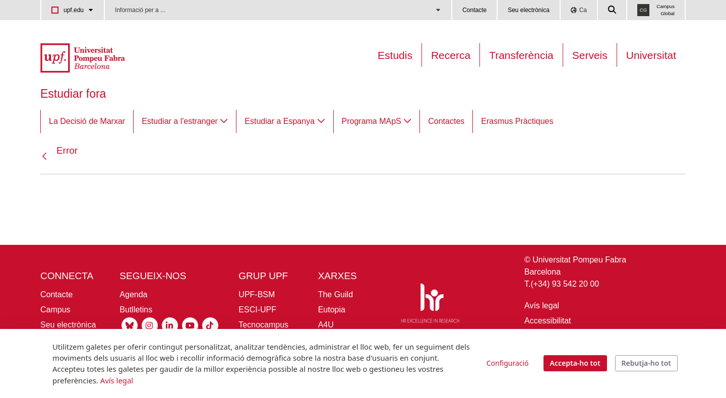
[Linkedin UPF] (170, 325)
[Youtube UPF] (190, 325)
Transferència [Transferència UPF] (521, 55)
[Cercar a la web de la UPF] (612, 10)
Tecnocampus (263, 324)
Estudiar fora (73, 93)
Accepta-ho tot (575, 363)
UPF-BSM (256, 294)
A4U (326, 324)
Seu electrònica (529, 10)
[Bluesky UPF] (129, 325)
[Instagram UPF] (150, 325)
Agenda (133, 294)
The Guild (335, 294)
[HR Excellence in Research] (430, 305)
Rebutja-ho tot (646, 363)
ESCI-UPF (257, 309)
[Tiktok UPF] (210, 325)
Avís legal (541, 305)
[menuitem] (87, 121)
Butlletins (135, 309)
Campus (55, 309)
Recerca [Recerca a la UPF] (450, 55)
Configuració (508, 363)
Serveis (590, 55)
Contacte (474, 10)
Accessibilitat (547, 320)
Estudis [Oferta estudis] (395, 55)
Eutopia (331, 309)
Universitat (651, 55)
